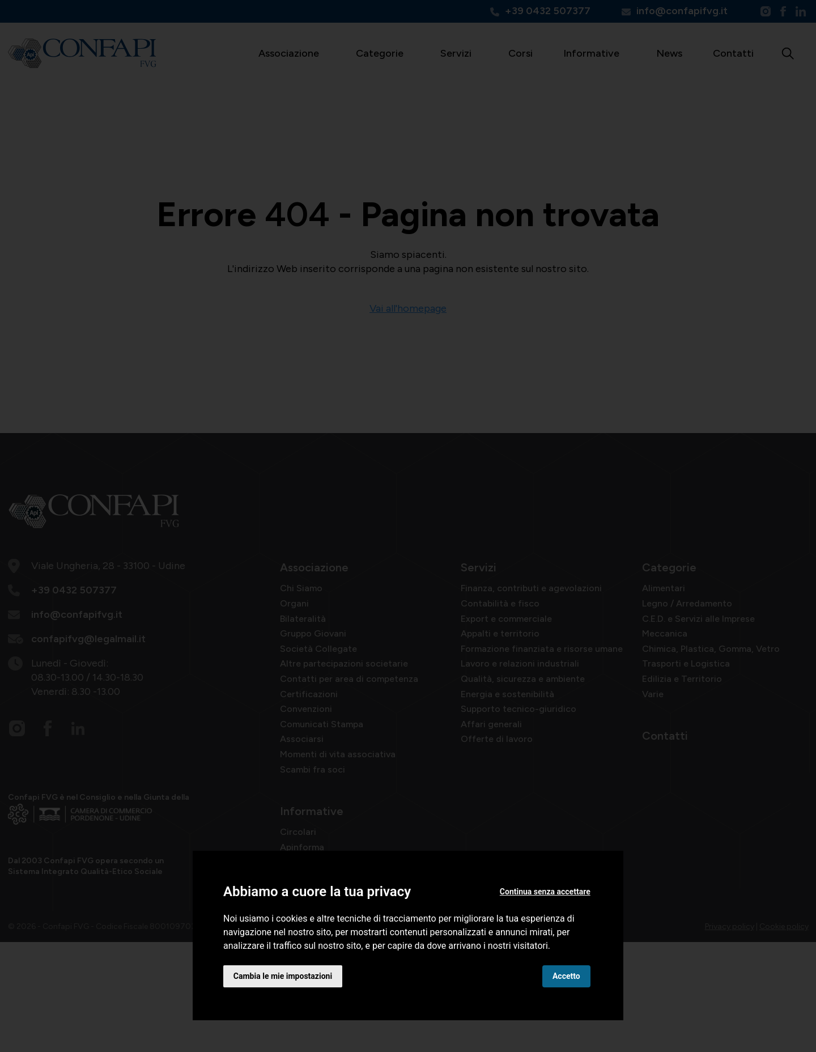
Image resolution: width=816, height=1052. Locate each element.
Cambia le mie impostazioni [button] (282, 976)
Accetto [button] (566, 976)
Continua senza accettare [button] (545, 891)
